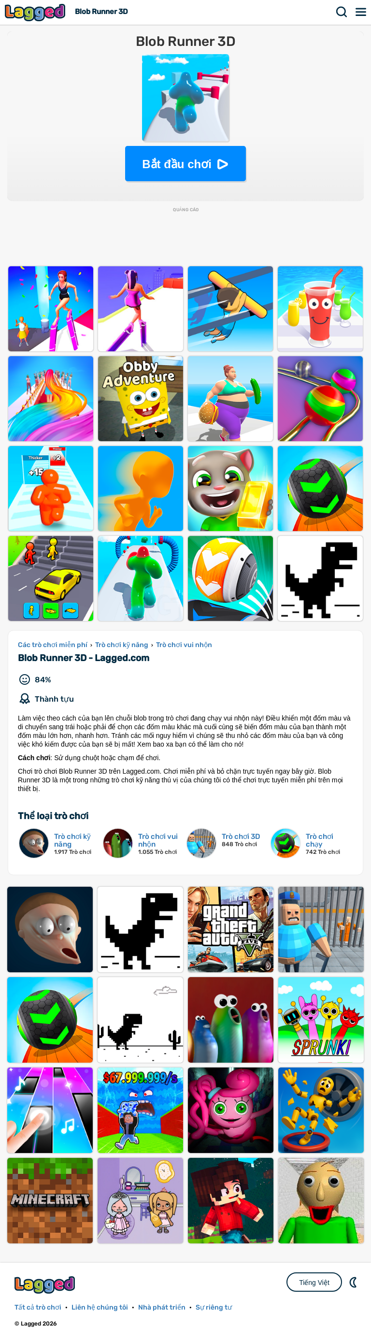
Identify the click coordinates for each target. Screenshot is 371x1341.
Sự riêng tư (214, 1307)
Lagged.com (45, 1284)
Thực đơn (361, 12)
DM (354, 1282)
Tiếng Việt (314, 1282)
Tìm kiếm (342, 12)
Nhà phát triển (162, 1307)
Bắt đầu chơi (177, 164)
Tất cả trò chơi (37, 1307)
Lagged (36, 12)
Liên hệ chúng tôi (99, 1307)
